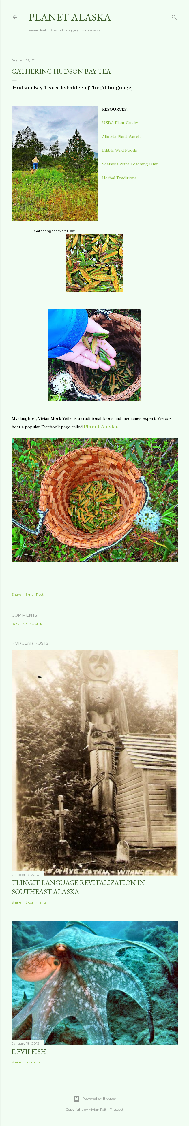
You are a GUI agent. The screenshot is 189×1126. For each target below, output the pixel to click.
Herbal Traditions (119, 177)
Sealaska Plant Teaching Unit (130, 164)
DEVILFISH (29, 1051)
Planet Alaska (70, 17)
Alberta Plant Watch (121, 136)
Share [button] (16, 594)
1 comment (34, 1062)
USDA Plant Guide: (120, 122)
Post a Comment (28, 624)
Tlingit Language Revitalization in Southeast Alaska (78, 887)
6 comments (35, 902)
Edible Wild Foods (119, 150)
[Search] (174, 16)
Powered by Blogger (94, 1098)
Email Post (34, 594)
